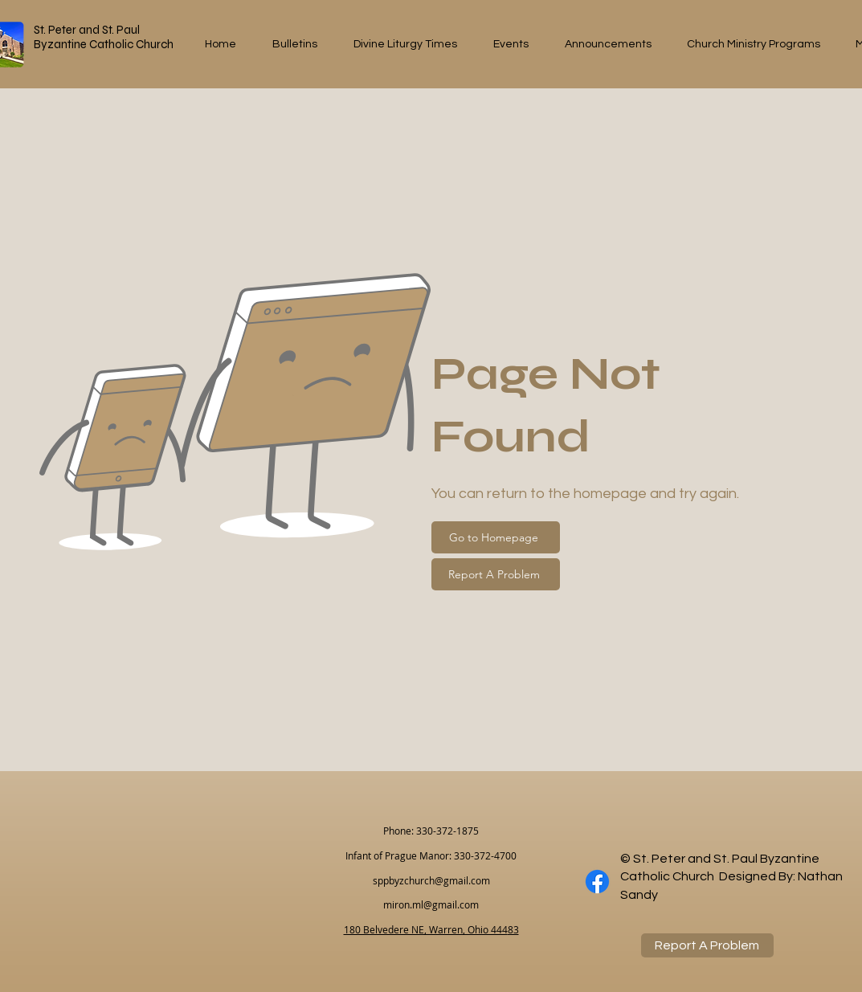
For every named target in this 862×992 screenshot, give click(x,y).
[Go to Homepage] (495, 537)
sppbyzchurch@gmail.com (431, 880)
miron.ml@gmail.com (431, 904)
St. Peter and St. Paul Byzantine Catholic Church (104, 36)
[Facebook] (597, 881)
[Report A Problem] (495, 574)
